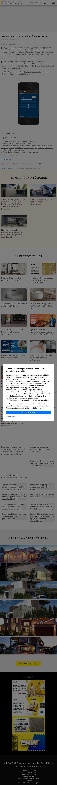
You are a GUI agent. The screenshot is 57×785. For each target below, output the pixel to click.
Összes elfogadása (28, 412)
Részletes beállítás (11, 416)
